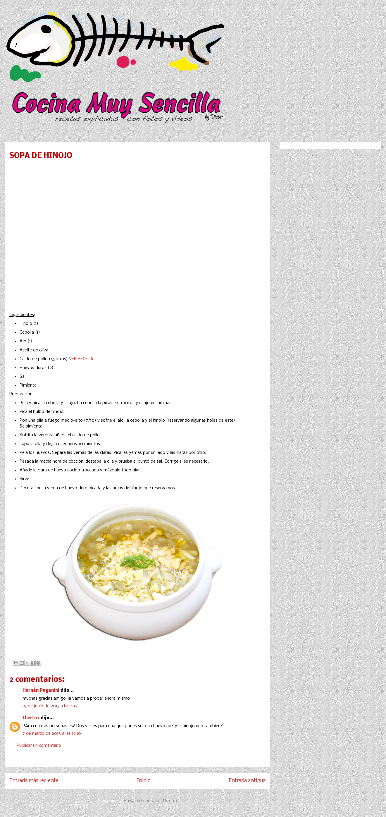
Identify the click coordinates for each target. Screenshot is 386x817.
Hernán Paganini (41, 690)
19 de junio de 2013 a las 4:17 (50, 706)
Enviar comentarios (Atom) (150, 801)
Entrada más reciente (33, 781)
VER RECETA (81, 359)
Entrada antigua (247, 781)
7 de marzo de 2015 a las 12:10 (52, 733)
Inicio (144, 781)
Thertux (31, 718)
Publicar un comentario (39, 745)
